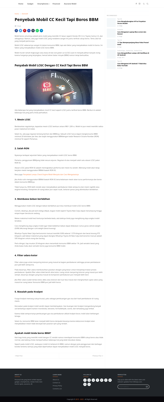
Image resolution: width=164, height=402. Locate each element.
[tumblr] (89, 380)
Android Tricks (138, 51)
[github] (89, 384)
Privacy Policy (57, 386)
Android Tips (129, 51)
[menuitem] (20, 4)
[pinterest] (97, 380)
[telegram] (85, 380)
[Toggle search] (147, 4)
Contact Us (56, 383)
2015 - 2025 (80, 399)
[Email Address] (131, 387)
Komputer (120, 29)
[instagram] (139, 4)
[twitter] (110, 380)
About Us (56, 380)
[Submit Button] (147, 387)
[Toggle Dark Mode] (144, 3)
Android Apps (121, 51)
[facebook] (136, 4)
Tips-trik (119, 19)
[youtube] (101, 380)
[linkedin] (93, 380)
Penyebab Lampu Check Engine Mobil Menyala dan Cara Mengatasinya (51, 174)
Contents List (57, 389)
